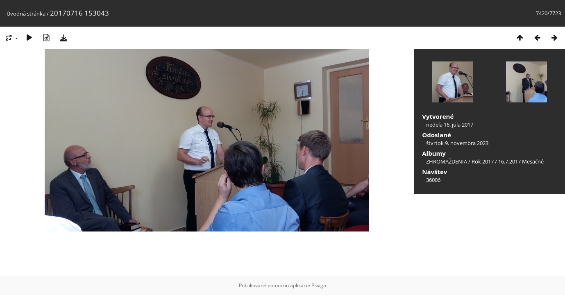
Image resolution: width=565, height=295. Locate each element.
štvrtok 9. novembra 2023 (457, 143)
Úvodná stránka (26, 13)
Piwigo (318, 285)
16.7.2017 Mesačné (521, 161)
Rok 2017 (483, 161)
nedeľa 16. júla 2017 (449, 124)
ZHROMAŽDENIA (446, 161)
